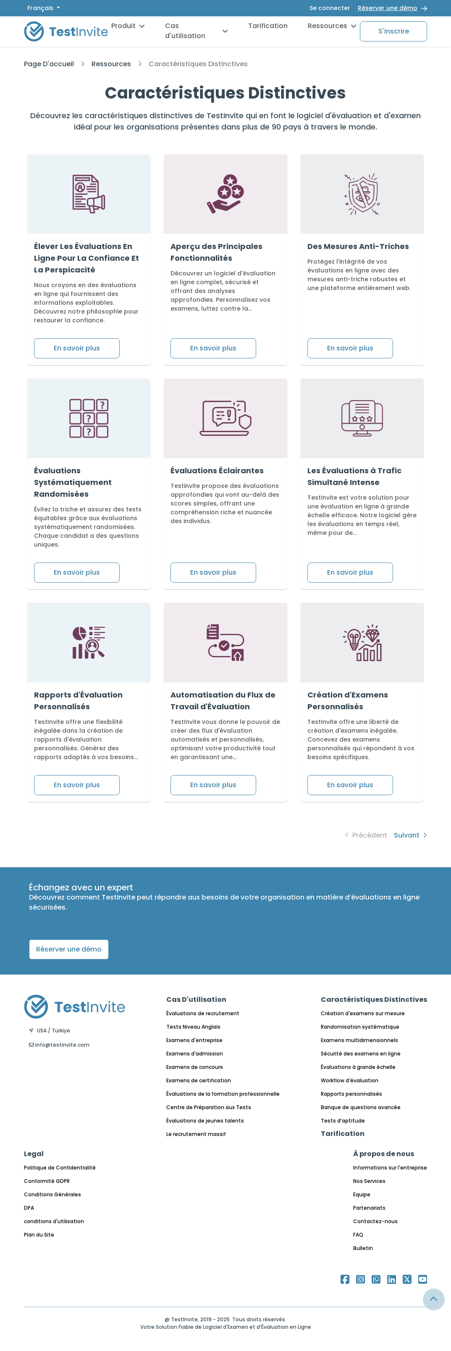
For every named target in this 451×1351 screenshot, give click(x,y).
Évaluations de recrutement (202, 1013)
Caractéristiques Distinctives (198, 64)
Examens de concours (194, 1067)
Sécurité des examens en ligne (361, 1053)
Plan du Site (39, 1234)
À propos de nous (383, 1154)
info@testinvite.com (59, 1044)
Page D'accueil (49, 64)
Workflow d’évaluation (349, 1080)
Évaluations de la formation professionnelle (223, 1093)
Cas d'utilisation (196, 31)
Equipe (361, 1194)
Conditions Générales (52, 1194)
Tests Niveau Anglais (193, 1026)
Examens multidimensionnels (359, 1040)
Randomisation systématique (360, 1026)
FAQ (358, 1234)
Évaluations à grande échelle (358, 1067)
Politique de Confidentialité (60, 1167)
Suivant (410, 835)
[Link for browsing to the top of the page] (434, 1299)
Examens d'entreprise (194, 1040)
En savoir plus (77, 348)
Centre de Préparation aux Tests (208, 1107)
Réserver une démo (387, 8)
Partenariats (369, 1207)
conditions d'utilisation (54, 1221)
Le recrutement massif (196, 1134)
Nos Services (369, 1181)
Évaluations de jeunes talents (205, 1120)
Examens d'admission (194, 1053)
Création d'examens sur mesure (363, 1013)
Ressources (332, 26)
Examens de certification (198, 1080)
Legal (34, 1154)
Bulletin (363, 1248)
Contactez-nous (375, 1221)
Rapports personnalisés (351, 1093)
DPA (29, 1207)
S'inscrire (393, 31)
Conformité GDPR (47, 1181)
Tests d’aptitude (343, 1120)
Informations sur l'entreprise (390, 1167)
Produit (128, 26)
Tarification (268, 26)
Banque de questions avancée (361, 1107)
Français (41, 8)
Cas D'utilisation (196, 999)
